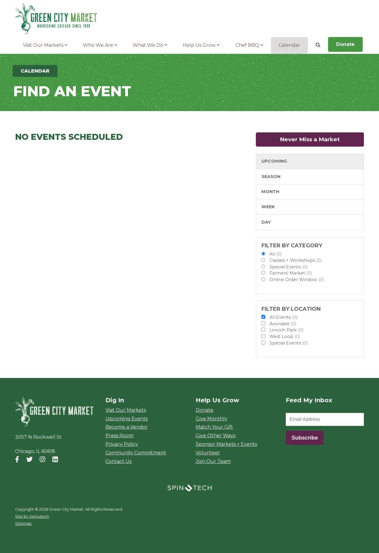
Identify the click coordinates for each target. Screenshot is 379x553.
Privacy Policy (121, 444)
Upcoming (274, 161)
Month (270, 191)
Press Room (119, 435)
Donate (345, 44)
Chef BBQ (249, 45)
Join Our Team (213, 461)
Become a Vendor (126, 427)
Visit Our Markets (45, 45)
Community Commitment (135, 453)
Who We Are (100, 45)
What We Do (150, 45)
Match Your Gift (214, 427)
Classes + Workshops (295, 260)
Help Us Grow (201, 45)
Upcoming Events (126, 418)
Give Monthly (211, 418)
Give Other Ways (215, 435)
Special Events (288, 267)
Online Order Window (296, 279)
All (275, 254)
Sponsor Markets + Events (226, 444)
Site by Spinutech (32, 516)
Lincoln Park (286, 330)
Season (270, 176)
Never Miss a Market (322, 139)
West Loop (284, 336)
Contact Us (118, 461)
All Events (283, 317)
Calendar (289, 45)
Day (266, 222)
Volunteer (208, 453)
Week (268, 206)
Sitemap (23, 523)
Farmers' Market (290, 273)
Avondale (282, 323)
